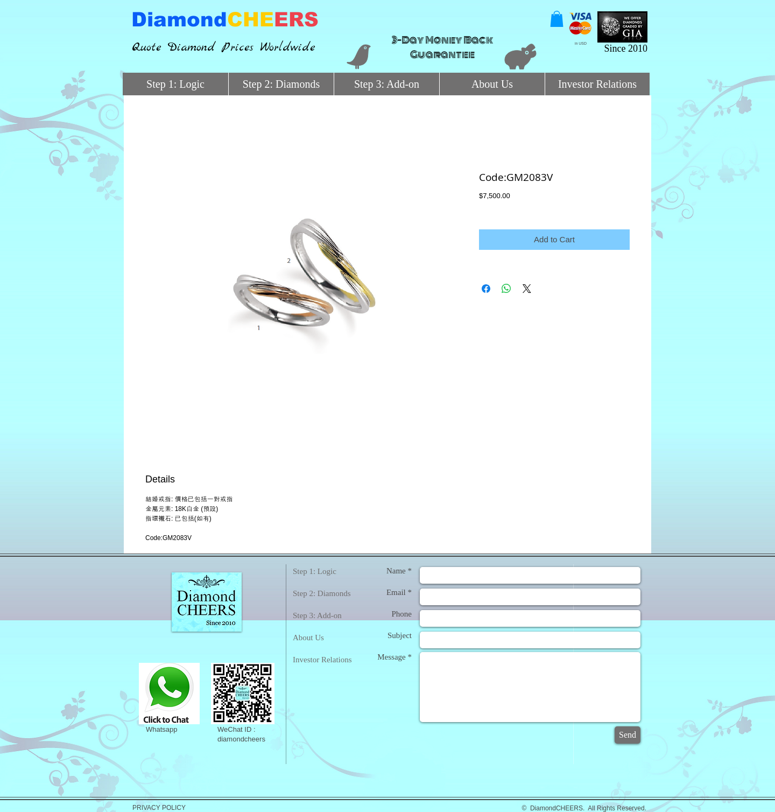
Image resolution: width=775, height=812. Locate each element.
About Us (308, 637)
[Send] (627, 735)
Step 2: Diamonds (322, 593)
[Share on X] (526, 288)
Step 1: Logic (314, 571)
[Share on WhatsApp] (506, 288)
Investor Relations (322, 659)
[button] (556, 19)
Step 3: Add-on (317, 615)
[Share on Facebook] (486, 288)
